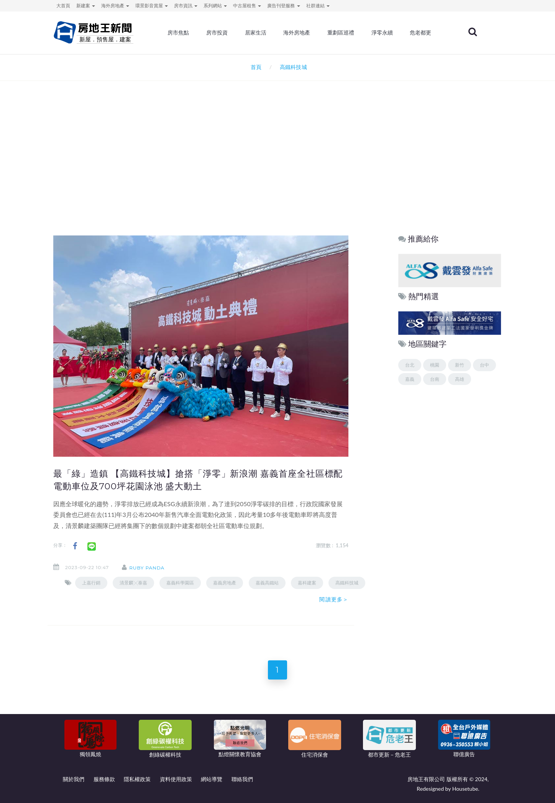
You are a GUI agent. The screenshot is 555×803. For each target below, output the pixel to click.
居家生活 (255, 32)
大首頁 (63, 5)
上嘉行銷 (91, 583)
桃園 (434, 365)
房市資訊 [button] (185, 5)
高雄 (459, 379)
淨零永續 (382, 32)
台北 (409, 365)
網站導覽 (211, 779)
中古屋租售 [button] (247, 5)
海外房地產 (297, 32)
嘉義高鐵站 (267, 583)
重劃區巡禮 (340, 32)
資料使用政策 (176, 779)
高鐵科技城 (346, 583)
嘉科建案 (307, 583)
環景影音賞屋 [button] (151, 5)
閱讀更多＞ (333, 599)
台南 (434, 379)
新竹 (459, 365)
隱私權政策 (137, 779)
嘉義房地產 (224, 583)
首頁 (254, 67)
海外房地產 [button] (115, 5)
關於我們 (73, 779)
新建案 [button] (85, 5)
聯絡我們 (242, 779)
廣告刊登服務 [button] (283, 5)
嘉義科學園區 (180, 583)
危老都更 (421, 32)
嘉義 (409, 379)
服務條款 (104, 779)
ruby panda (146, 568)
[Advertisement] (277, 163)
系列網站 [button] (215, 5)
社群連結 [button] (318, 5)
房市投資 (217, 32)
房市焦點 (178, 32)
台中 (484, 365)
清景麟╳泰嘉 (133, 583)
